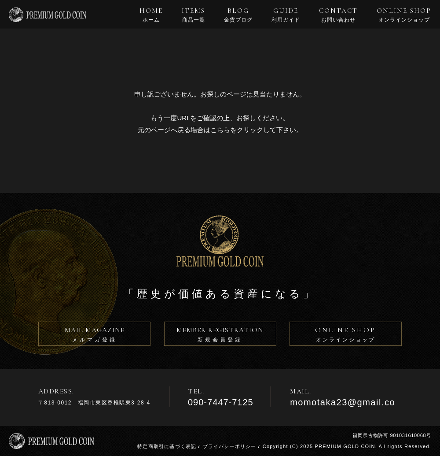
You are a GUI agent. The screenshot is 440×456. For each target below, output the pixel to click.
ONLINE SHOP (404, 14)
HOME (151, 14)
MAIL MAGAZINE (94, 336)
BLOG (238, 14)
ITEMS (193, 14)
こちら (220, 129)
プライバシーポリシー (230, 446)
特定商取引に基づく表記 (166, 446)
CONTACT (338, 14)
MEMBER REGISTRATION (220, 336)
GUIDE (285, 14)
